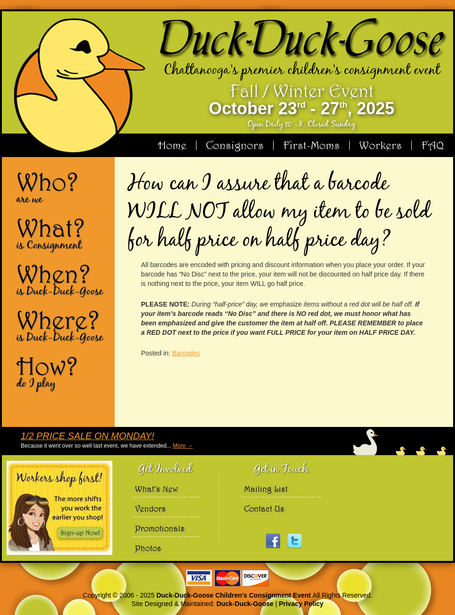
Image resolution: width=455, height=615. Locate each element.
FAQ (432, 145)
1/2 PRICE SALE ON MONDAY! (87, 436)
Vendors (150, 508)
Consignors (235, 145)
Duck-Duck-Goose (244, 603)
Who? (62, 187)
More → (183, 445)
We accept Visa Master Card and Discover (227, 578)
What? (62, 233)
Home (172, 145)
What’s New (156, 489)
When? (62, 279)
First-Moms (311, 145)
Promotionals (160, 528)
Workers (380, 145)
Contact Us (264, 508)
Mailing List (266, 489)
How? (62, 371)
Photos (148, 548)
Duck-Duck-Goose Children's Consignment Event (235, 595)
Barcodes (186, 353)
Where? (62, 325)
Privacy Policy (301, 603)
